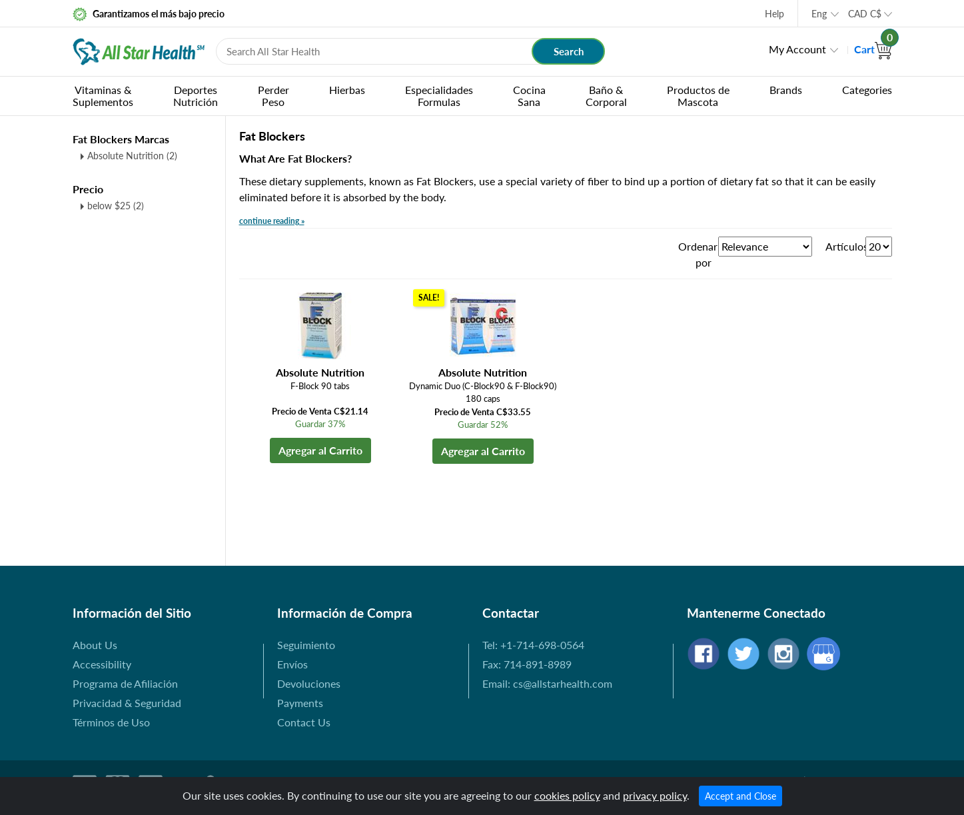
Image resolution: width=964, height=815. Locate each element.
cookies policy (567, 795)
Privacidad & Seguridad (127, 702)
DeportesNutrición (195, 95)
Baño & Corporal (606, 95)
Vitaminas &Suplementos (103, 95)
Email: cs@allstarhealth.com (547, 683)
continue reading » (271, 221)
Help (774, 13)
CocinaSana (529, 95)
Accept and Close (740, 796)
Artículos (845, 246)
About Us (95, 644)
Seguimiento (306, 644)
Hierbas (347, 89)
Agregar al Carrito (320, 450)
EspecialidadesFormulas (439, 95)
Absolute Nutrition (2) (132, 155)
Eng (819, 13)
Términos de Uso (111, 722)
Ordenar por (698, 254)
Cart (873, 49)
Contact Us (303, 722)
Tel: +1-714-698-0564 (533, 644)
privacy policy (655, 795)
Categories (867, 89)
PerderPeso (273, 95)
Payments (300, 702)
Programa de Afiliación (125, 683)
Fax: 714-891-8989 (527, 664)
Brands (785, 89)
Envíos (292, 664)
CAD (864, 13)
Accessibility (102, 664)
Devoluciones (308, 683)
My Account (797, 49)
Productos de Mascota (698, 95)
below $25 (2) (115, 205)
